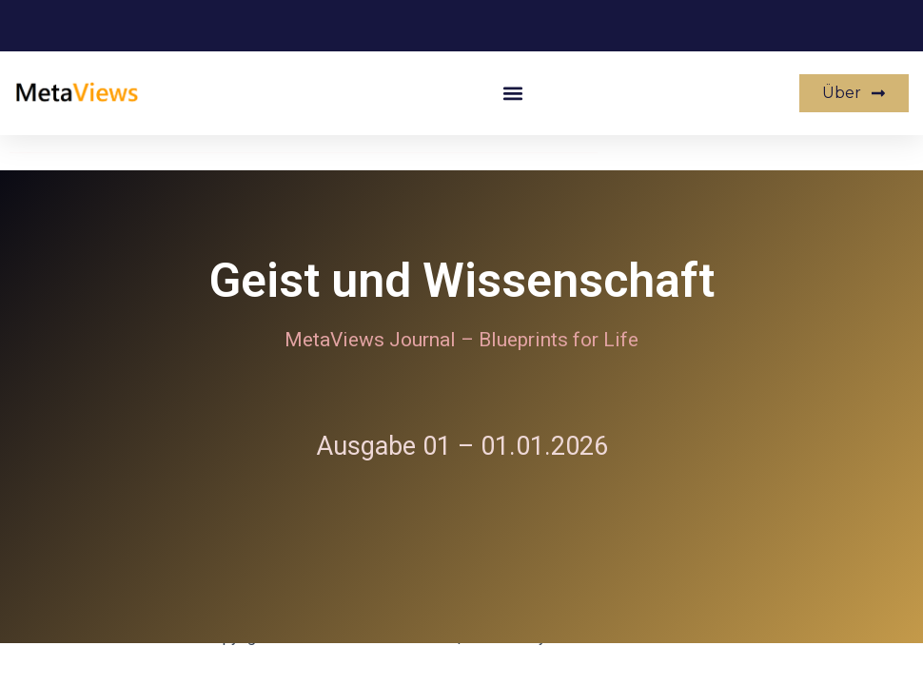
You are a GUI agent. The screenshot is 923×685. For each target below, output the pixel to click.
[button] (513, 93)
